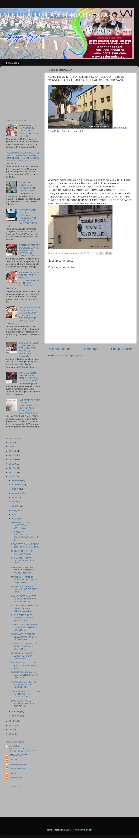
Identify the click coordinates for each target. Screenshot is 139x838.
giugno (15, 506)
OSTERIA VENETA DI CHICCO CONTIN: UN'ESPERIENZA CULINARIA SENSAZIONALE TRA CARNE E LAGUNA (23, 315)
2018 (12, 464)
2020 (12, 455)
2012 (12, 729)
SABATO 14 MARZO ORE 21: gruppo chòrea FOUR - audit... (25, 665)
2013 (12, 725)
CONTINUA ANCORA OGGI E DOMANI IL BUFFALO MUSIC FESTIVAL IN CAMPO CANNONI (29, 250)
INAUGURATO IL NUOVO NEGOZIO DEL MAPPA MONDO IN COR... (24, 599)
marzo (15, 519)
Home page (12, 63)
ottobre (15, 489)
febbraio (16, 711)
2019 (12, 459)
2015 (12, 476)
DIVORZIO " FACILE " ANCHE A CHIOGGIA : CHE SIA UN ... (23, 703)
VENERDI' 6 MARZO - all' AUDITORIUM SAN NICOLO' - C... (23, 684)
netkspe (12, 773)
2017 (12, 468)
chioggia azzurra (17, 768)
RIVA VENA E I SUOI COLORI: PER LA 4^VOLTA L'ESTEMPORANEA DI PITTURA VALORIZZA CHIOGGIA (22, 280)
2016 (12, 472)
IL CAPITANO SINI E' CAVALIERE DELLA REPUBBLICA (22, 618)
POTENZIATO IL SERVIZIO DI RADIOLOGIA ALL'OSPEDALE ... (24, 608)
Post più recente (59, 349)
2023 (12, 442)
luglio (14, 501)
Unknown (13, 759)
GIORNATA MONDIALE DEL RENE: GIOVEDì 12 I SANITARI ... (25, 646)
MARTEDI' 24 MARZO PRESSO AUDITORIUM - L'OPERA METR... (24, 579)
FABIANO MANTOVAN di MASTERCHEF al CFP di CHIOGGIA (24, 675)
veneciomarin (15, 777)
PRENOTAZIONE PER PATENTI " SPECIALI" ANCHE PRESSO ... (23, 570)
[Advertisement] (90, 155)
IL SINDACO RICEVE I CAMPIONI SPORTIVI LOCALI (23, 560)
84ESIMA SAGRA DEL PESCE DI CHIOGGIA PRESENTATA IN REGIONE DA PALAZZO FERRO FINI (21, 218)
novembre (17, 484)
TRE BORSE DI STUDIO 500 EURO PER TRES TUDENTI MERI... (25, 694)
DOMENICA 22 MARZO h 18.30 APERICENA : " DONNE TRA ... (23, 656)
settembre (17, 493)
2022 (12, 446)
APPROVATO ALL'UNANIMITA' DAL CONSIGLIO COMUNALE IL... (25, 536)
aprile (15, 514)
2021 (12, 451)
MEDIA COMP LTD (18, 755)
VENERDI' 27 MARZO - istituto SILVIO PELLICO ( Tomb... (24, 589)
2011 (12, 734)
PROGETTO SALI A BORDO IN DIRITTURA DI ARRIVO (25, 545)
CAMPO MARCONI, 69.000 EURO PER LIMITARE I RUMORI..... (24, 627)
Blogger (87, 830)
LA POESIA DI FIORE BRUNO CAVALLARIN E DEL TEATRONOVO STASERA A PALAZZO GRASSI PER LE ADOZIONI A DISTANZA (23, 408)
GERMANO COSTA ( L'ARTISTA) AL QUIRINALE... (21, 525)
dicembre (16, 480)
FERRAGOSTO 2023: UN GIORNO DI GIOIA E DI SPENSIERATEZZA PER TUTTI (29, 130)
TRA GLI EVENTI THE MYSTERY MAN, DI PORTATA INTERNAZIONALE (28, 377)
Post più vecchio (122, 349)
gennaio (16, 716)
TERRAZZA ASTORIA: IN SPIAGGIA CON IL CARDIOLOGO (28, 186)
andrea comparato (18, 764)
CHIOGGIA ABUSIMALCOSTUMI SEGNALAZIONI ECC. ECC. (23, 748)
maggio (15, 510)
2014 (12, 721)
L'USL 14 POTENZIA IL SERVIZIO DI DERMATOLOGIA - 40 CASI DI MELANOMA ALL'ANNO (29, 349)
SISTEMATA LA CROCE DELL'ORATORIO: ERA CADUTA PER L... (24, 637)
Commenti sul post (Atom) (70, 355)
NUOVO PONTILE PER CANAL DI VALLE (22, 552)
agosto (15, 497)
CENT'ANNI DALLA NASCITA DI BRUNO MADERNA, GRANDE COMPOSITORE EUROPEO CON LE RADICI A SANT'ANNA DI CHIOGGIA (22, 158)
